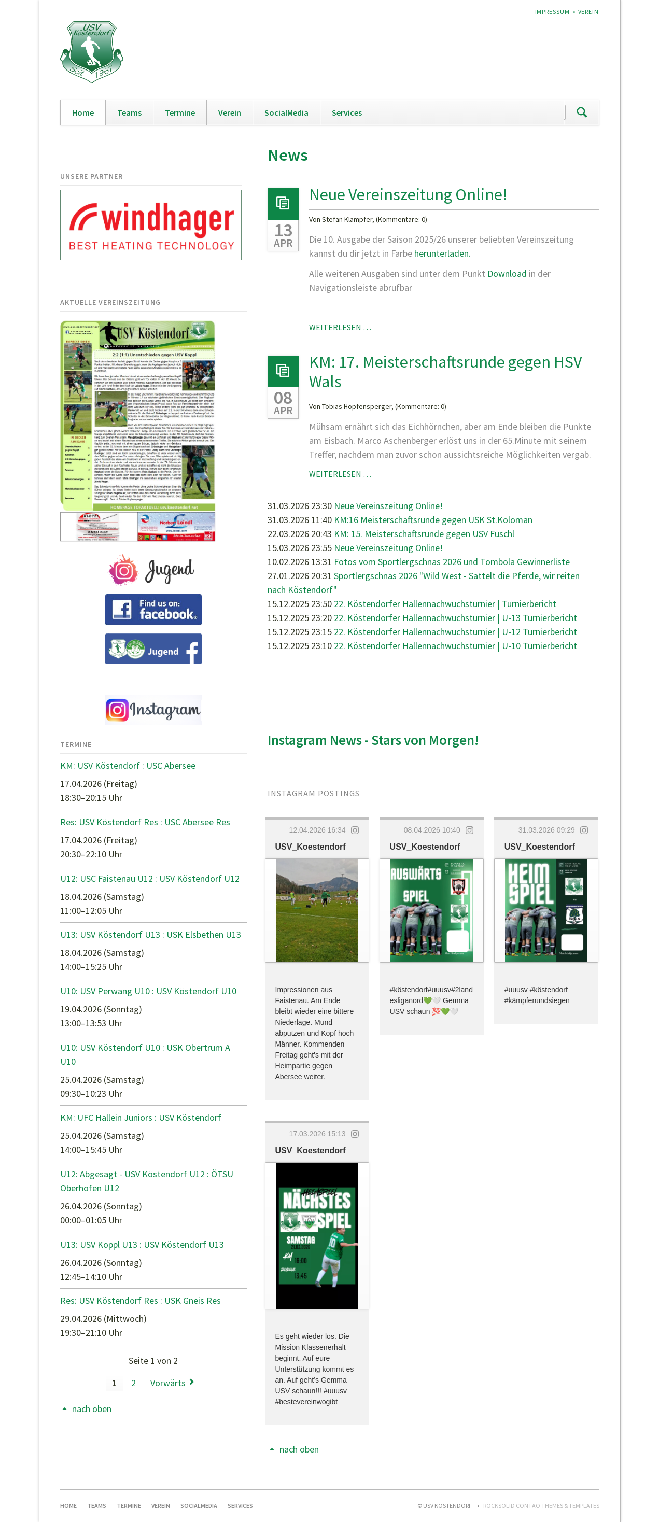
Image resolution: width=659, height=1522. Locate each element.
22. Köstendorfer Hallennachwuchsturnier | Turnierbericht (445, 604)
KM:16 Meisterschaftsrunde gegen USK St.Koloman (433, 520)
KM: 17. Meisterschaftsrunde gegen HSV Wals (445, 371)
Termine (180, 112)
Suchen (582, 112)
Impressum (552, 12)
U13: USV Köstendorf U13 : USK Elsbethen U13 (150, 934)
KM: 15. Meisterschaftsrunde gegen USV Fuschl (424, 534)
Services (347, 112)
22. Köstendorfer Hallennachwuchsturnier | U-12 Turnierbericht (455, 632)
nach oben (299, 1449)
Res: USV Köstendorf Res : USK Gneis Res (140, 1300)
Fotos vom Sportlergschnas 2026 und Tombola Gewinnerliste (452, 562)
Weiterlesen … (340, 327)
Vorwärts (168, 1383)
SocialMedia (286, 112)
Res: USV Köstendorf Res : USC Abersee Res (145, 822)
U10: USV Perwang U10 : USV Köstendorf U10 (148, 991)
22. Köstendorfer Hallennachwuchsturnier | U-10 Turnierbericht (455, 646)
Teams (129, 112)
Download (508, 273)
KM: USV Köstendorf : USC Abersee (127, 765)
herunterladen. (442, 253)
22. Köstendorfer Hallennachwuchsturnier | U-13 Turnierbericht (455, 618)
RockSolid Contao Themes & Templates (541, 1506)
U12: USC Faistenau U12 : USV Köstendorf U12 (150, 878)
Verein (588, 12)
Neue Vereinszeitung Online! (408, 194)
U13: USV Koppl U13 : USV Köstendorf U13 (142, 1244)
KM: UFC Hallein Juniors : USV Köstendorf (140, 1117)
